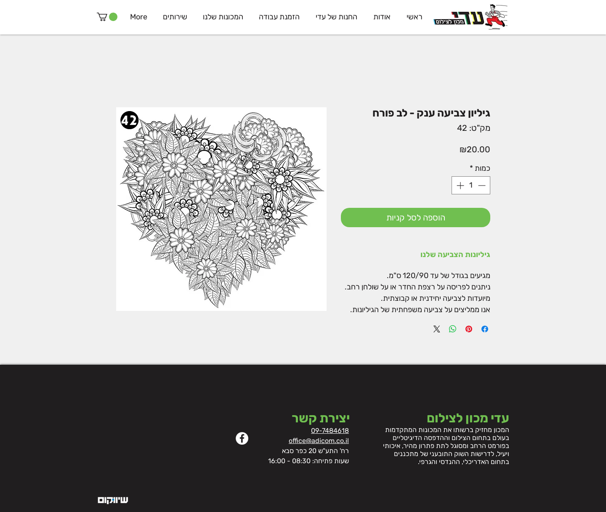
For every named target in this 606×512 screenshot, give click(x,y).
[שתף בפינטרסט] (469, 329)
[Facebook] (242, 438)
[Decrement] (482, 185)
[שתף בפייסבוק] (485, 329)
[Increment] (459, 185)
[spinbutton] (471, 185)
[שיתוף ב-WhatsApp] (453, 329)
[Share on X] (437, 329)
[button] (107, 17)
